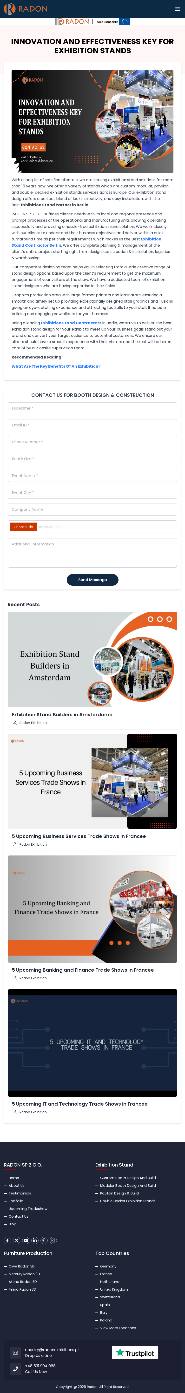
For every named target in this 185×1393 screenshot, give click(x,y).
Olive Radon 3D (22, 1266)
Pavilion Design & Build (119, 1193)
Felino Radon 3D (22, 1289)
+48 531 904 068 (40, 1366)
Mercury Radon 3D (24, 1274)
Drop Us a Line (38, 1355)
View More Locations (118, 1328)
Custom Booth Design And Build (128, 1177)
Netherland (109, 1281)
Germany (108, 1266)
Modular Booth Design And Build (128, 1185)
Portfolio (16, 1201)
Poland (106, 1320)
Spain (105, 1304)
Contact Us (18, 1216)
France (106, 1274)
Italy (103, 1312)
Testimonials (20, 1193)
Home (14, 1177)
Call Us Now (36, 1371)
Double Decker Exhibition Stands (128, 1201)
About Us (17, 1185)
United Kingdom (114, 1289)
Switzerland (110, 1297)
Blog (12, 1224)
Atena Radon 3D (23, 1281)
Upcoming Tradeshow (28, 1208)
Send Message (92, 580)
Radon (92, 1386)
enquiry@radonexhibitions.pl (52, 1350)
